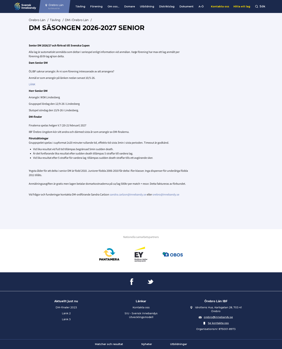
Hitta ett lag (241, 6)
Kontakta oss (220, 6)
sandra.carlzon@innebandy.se (128, 194)
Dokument (186, 6)
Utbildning (147, 6)
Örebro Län (37, 20)
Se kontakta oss (218, 323)
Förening (96, 6)
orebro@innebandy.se (166, 194)
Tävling (80, 6)
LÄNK (32, 84)
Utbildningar (178, 344)
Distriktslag (166, 6)
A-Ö (201, 6)
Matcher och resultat (109, 344)
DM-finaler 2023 (66, 307)
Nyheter (146, 344)
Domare (129, 6)
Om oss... (113, 6)
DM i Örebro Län (76, 20)
